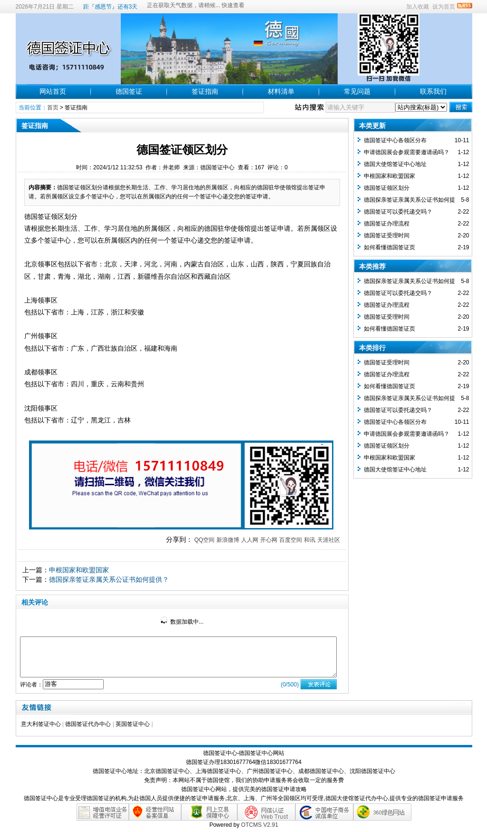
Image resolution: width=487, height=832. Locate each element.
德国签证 (129, 91)
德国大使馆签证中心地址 (395, 164)
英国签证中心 (133, 724)
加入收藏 (417, 6)
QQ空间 (204, 540)
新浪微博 (227, 540)
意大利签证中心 (41, 724)
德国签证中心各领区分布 (395, 140)
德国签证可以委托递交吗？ (398, 211)
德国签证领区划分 (386, 188)
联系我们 (433, 91)
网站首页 (52, 91)
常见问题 (357, 91)
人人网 (249, 540)
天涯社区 (328, 540)
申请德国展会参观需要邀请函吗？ (406, 152)
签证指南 (205, 91)
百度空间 (290, 540)
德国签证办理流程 (386, 223)
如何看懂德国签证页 (389, 247)
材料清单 (281, 91)
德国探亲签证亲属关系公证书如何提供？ (109, 579)
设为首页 (443, 6)
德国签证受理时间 (386, 235)
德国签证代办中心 (88, 724)
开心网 (268, 540)
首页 (52, 107)
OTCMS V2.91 (259, 825)
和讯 (309, 540)
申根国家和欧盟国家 (79, 570)
